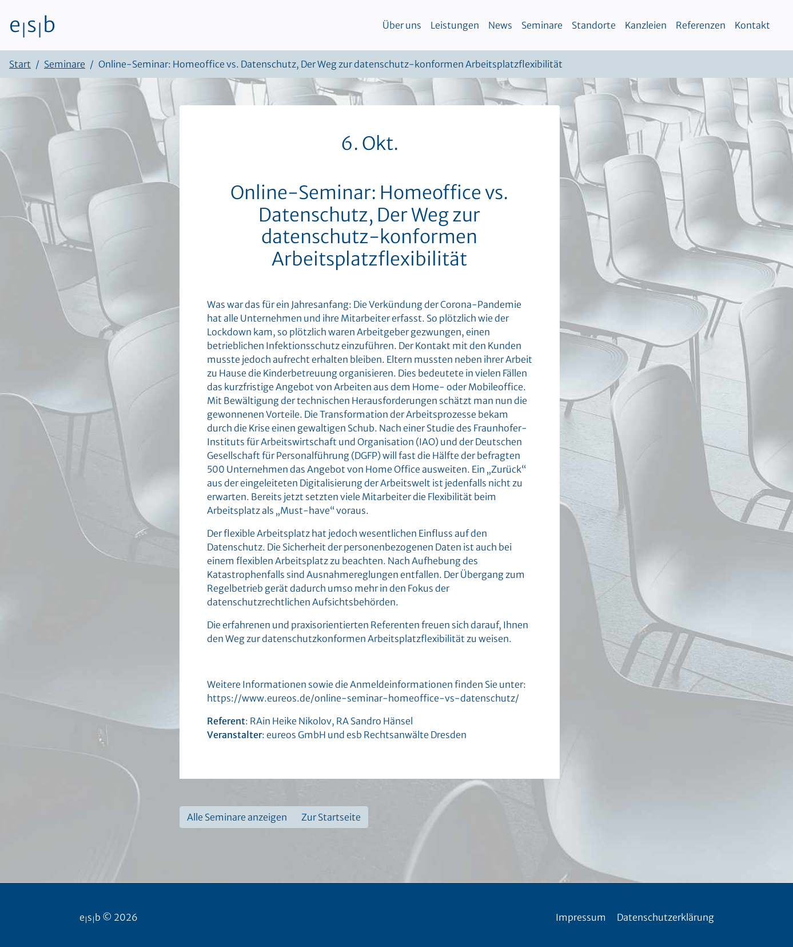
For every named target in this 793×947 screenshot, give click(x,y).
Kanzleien (646, 25)
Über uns (401, 25)
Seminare (542, 25)
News (500, 25)
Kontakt (752, 25)
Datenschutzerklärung (665, 917)
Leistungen (455, 25)
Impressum (581, 917)
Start (20, 64)
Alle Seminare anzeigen (237, 817)
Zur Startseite (331, 817)
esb (32, 25)
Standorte (594, 25)
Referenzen (701, 25)
